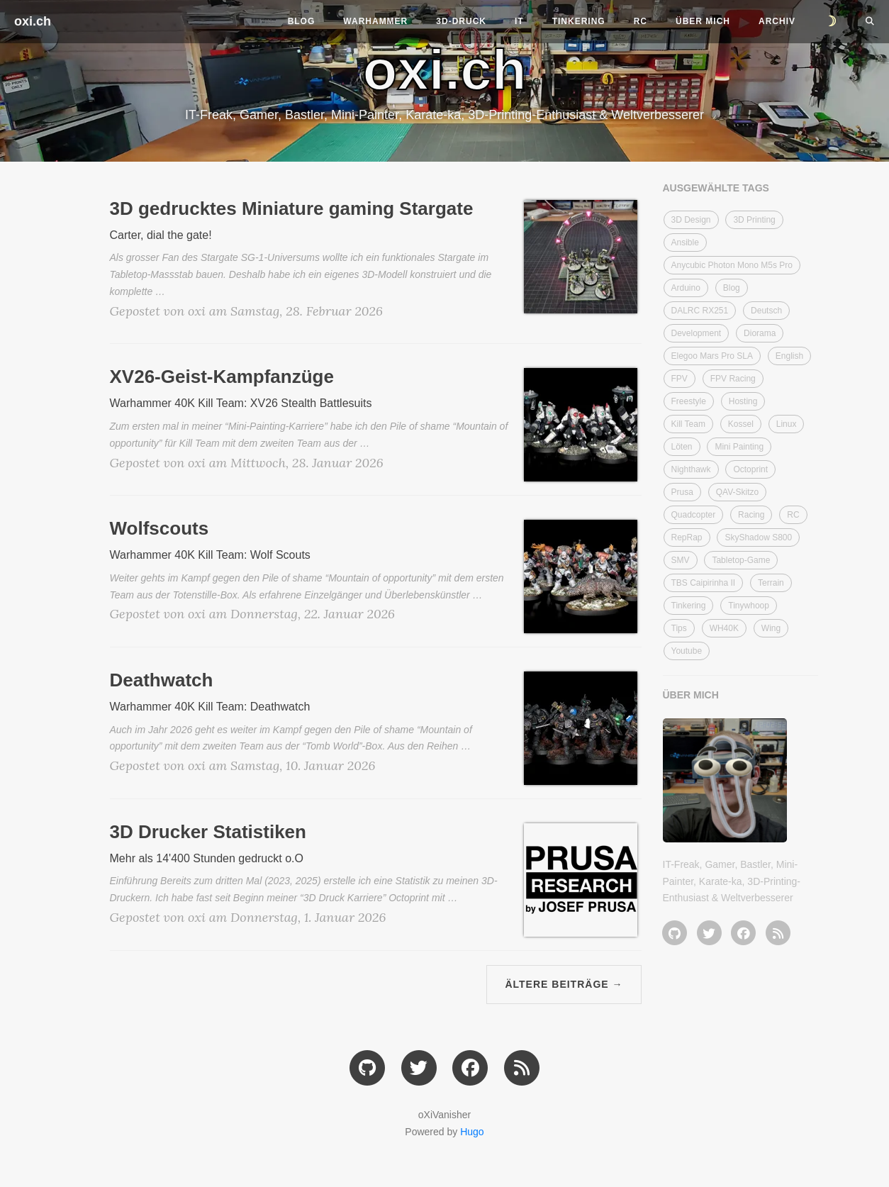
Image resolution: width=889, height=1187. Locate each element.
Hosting (743, 401)
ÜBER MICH (691, 695)
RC (640, 21)
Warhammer (375, 21)
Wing (771, 628)
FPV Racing (733, 379)
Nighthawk (691, 469)
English (789, 356)
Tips (679, 628)
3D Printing (754, 220)
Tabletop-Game (741, 560)
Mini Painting (739, 447)
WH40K (724, 628)
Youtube (687, 651)
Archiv (777, 21)
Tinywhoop (748, 606)
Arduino (685, 288)
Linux (786, 424)
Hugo (471, 1131)
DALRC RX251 (700, 311)
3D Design (691, 220)
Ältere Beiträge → (563, 984)
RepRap (687, 537)
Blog (301, 21)
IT (519, 21)
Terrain (771, 583)
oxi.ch (32, 21)
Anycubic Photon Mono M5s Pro (732, 265)
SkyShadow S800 (758, 537)
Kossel (741, 424)
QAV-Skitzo (737, 492)
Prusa (682, 492)
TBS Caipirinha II (703, 583)
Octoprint (750, 469)
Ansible (685, 242)
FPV (679, 379)
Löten (682, 447)
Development (696, 333)
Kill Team (688, 424)
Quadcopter (693, 515)
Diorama (760, 333)
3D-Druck (461, 21)
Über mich (703, 21)
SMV (680, 560)
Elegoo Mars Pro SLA (712, 356)
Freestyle (688, 401)
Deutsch (766, 311)
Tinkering (578, 21)
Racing (751, 515)
